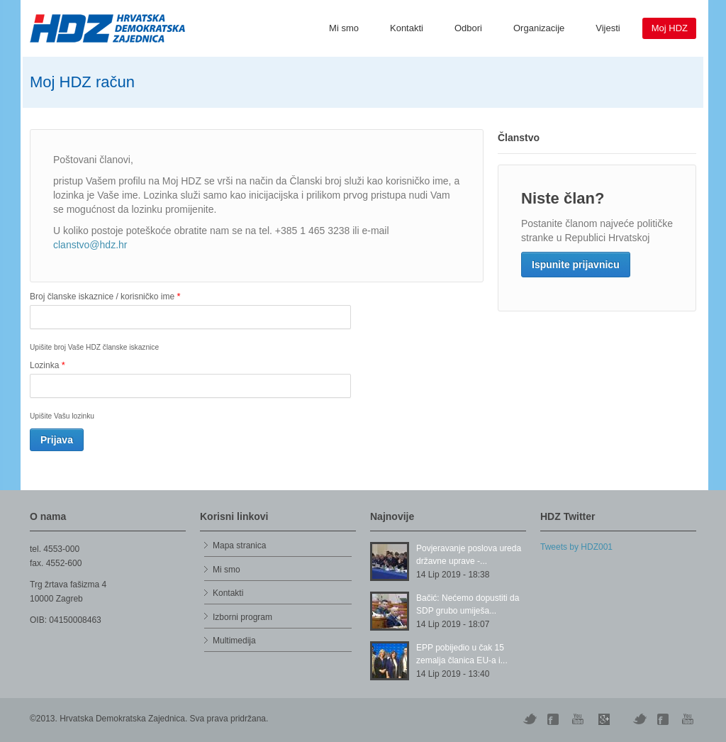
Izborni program (242, 617)
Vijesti (608, 28)
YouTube (579, 719)
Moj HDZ (670, 28)
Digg (554, 719)
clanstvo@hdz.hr (90, 244)
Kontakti (406, 28)
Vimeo (639, 719)
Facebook (664, 719)
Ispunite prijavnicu (576, 264)
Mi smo (344, 28)
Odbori (468, 28)
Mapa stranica (239, 545)
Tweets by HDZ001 (576, 547)
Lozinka (47, 365)
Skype (604, 719)
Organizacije (538, 28)
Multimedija (234, 641)
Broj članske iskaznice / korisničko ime (105, 296)
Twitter (530, 719)
